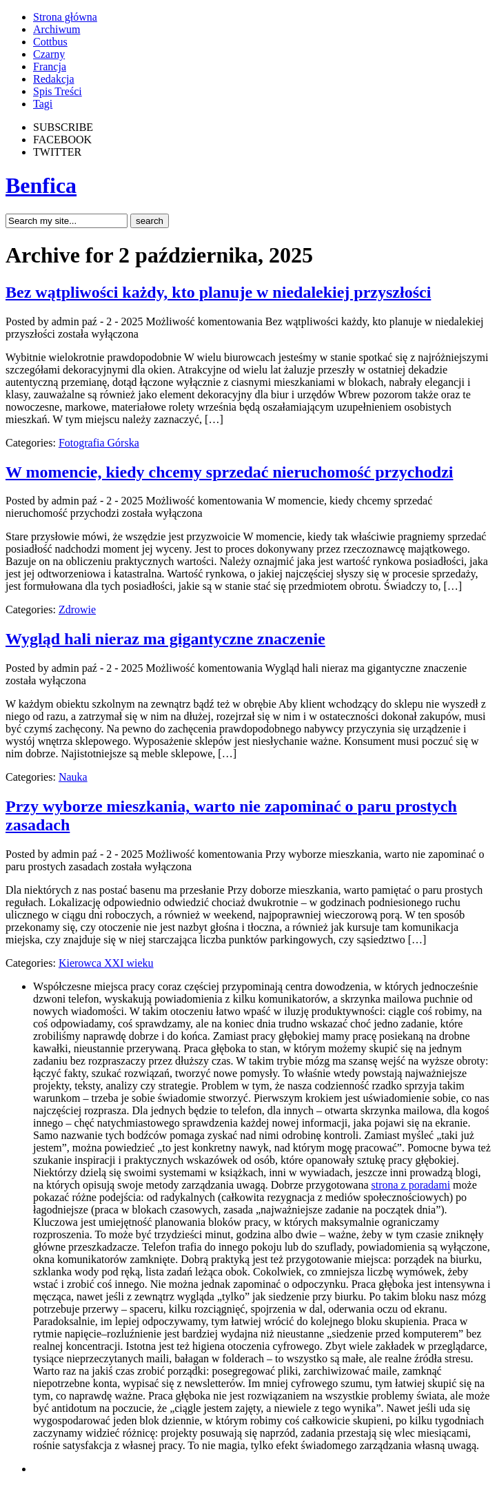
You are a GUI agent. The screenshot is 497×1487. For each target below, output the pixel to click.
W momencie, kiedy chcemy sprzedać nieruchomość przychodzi (229, 472)
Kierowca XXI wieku (106, 963)
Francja (49, 66)
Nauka (73, 777)
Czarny (49, 54)
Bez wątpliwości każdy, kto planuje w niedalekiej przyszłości (218, 292)
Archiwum (56, 29)
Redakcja (53, 79)
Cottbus (50, 42)
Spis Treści (57, 91)
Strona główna (65, 17)
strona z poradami (410, 1185)
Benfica (41, 185)
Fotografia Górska (99, 443)
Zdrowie (77, 609)
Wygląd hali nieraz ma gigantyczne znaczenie (165, 639)
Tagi (42, 104)
